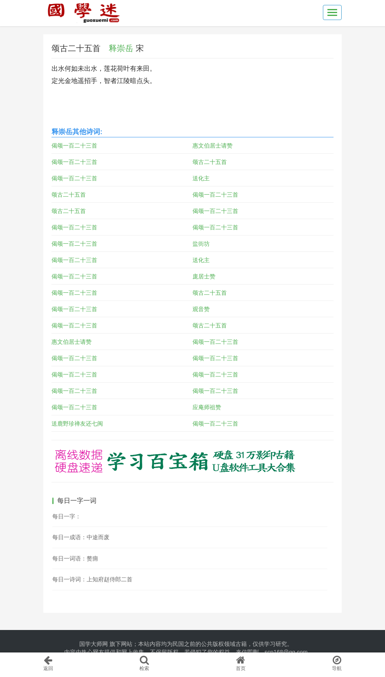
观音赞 (201, 309)
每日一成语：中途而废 (81, 537)
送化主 (201, 178)
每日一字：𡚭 (66, 516)
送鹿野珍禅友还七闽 (77, 423)
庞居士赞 (203, 276)
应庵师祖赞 (206, 407)
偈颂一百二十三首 (74, 145)
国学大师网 (93, 644)
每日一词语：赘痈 (75, 558)
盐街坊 (201, 243)
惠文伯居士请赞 (212, 145)
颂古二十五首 (209, 162)
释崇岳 (121, 48)
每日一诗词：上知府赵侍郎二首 (92, 579)
